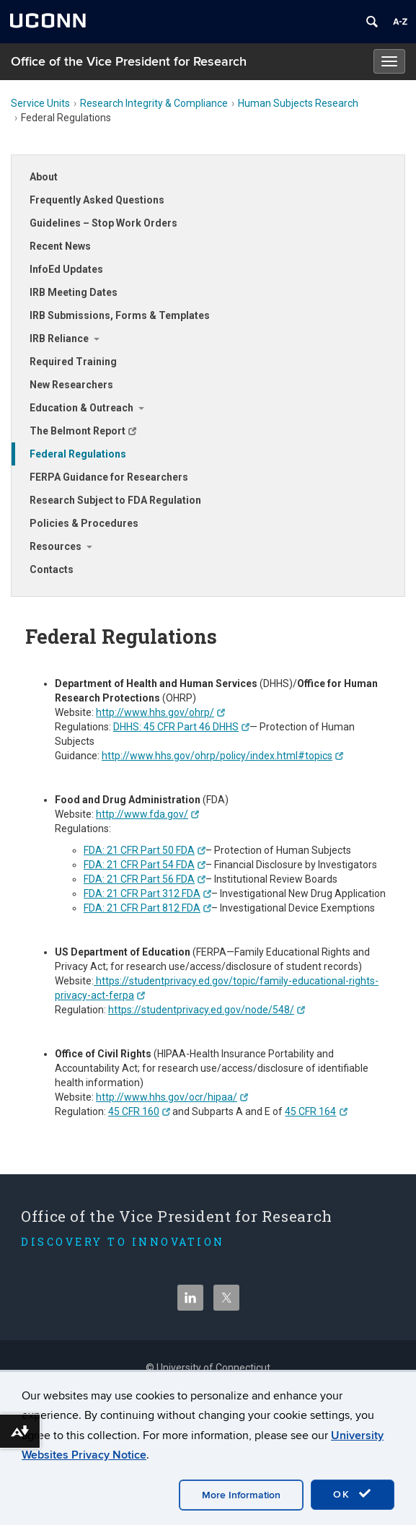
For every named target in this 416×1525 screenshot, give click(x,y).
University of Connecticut (213, 1367)
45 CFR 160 (139, 1111)
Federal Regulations (78, 454)
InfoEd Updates (66, 269)
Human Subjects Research (298, 103)
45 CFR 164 (316, 1111)
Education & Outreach (81, 408)
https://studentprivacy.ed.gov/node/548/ (206, 1009)
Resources (55, 546)
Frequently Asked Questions (97, 200)
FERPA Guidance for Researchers (109, 477)
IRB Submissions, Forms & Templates (120, 315)
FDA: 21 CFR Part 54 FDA (144, 864)
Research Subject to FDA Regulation (115, 500)
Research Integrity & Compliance (154, 103)
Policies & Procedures (84, 523)
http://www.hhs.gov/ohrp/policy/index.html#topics (222, 755)
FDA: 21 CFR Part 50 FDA (144, 850)
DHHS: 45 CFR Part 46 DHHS (181, 727)
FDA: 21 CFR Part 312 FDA (147, 893)
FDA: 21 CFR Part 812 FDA (147, 908)
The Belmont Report (83, 431)
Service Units (40, 103)
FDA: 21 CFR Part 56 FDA (144, 879)
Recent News (60, 246)
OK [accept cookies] (352, 1493)
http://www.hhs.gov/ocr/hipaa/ (172, 1097)
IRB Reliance (59, 338)
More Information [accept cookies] (241, 1495)
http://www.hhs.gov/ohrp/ (160, 712)
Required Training (73, 361)
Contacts (52, 569)
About (44, 177)
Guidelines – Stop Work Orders (103, 223)
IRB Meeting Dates (74, 292)
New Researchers (71, 384)
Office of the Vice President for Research (129, 61)
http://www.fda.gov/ (147, 814)
